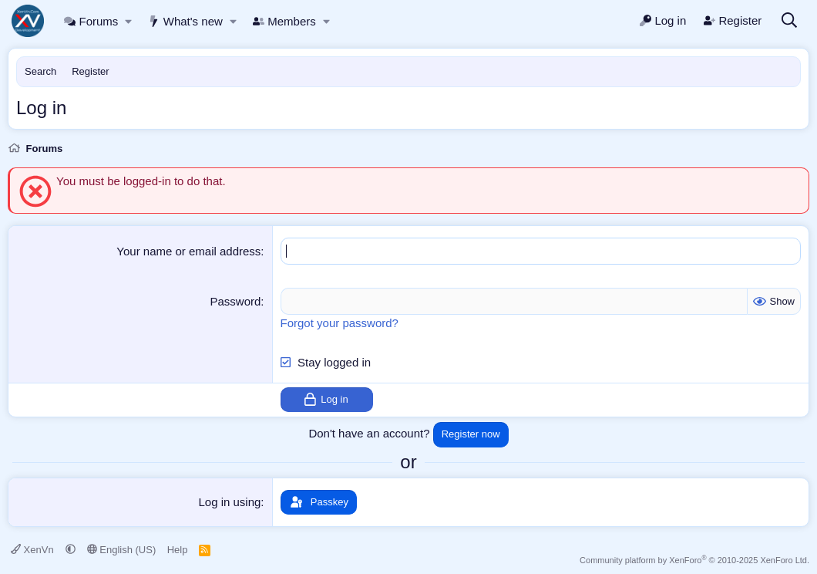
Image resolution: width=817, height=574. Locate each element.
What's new (185, 21)
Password (235, 301)
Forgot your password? (339, 322)
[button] (129, 21)
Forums (91, 21)
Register (90, 71)
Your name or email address (188, 251)
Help (177, 549)
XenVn (33, 549)
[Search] (789, 21)
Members (284, 21)
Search (40, 71)
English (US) (121, 549)
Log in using (229, 501)
